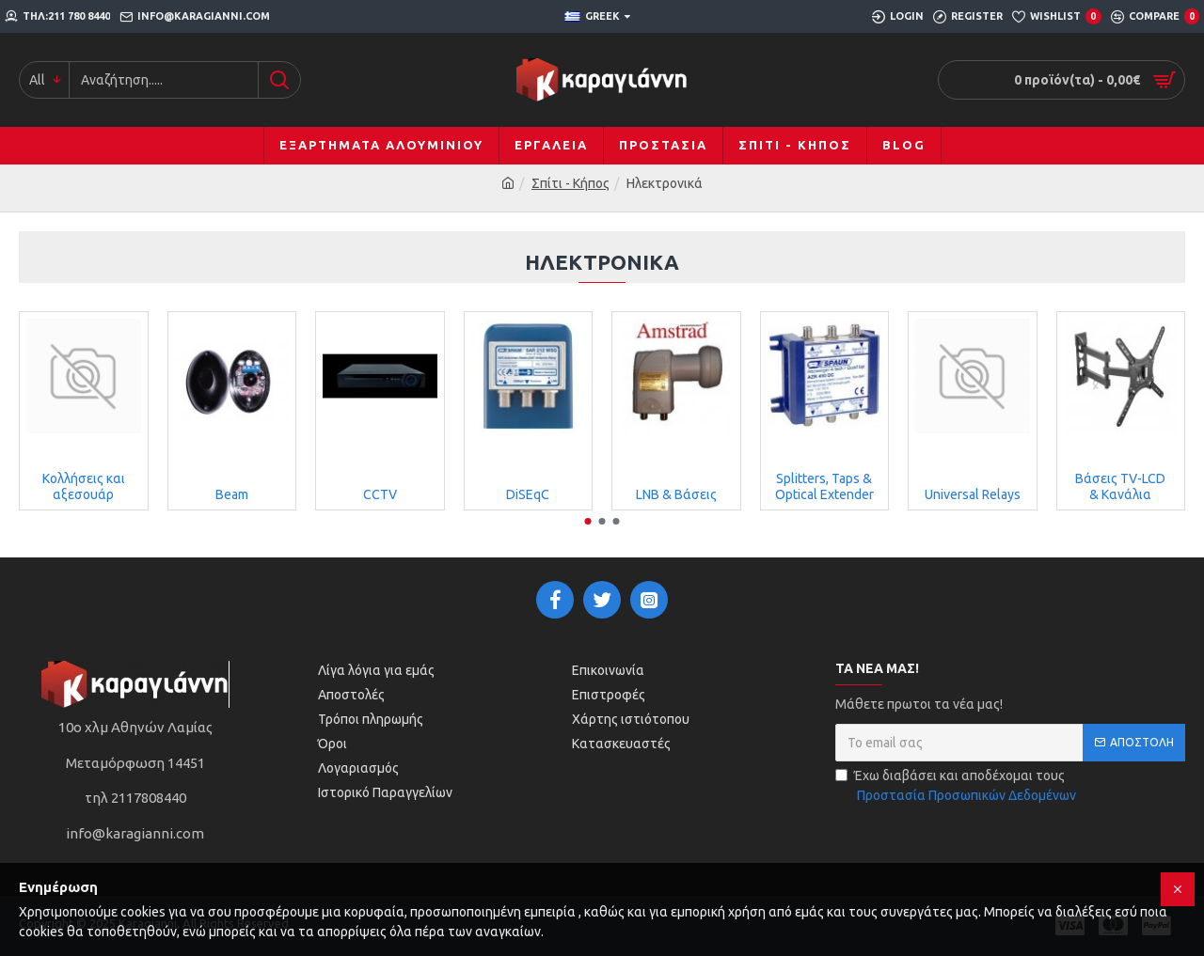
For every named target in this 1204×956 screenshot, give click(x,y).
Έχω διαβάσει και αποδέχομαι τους (957, 787)
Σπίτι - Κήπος (570, 183)
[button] (588, 521)
